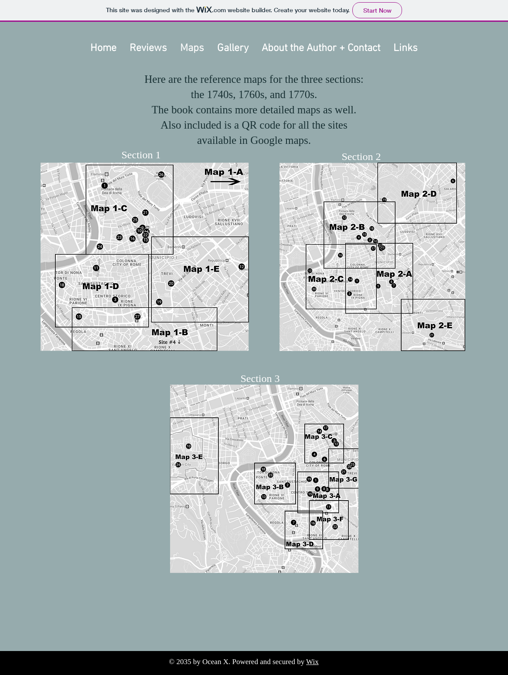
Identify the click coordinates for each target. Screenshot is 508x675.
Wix (312, 662)
